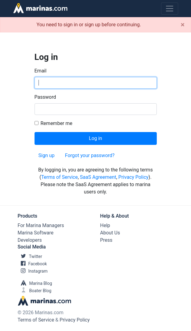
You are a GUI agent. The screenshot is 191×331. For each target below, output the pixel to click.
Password (45, 97)
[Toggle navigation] (169, 8)
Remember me (56, 123)
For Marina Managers (41, 225)
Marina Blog (35, 283)
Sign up (47, 155)
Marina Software (35, 233)
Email (41, 71)
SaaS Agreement (98, 177)
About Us (110, 233)
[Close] (182, 24)
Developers (30, 240)
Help (105, 225)
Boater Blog (35, 290)
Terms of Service (59, 177)
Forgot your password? (89, 155)
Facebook (32, 263)
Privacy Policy (133, 177)
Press (106, 240)
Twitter (30, 256)
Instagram (33, 271)
